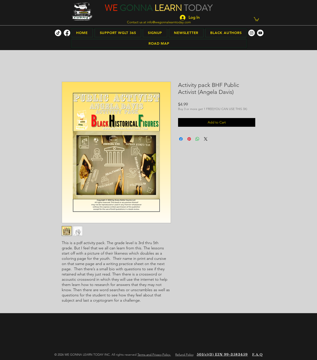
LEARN (168, 8)
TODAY (198, 8)
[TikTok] (58, 33)
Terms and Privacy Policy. (154, 355)
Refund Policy (184, 355)
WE (111, 8)
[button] (256, 19)
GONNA (136, 8)
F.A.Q (257, 355)
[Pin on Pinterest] (189, 139)
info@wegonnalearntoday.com (169, 22)
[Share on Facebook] (181, 139)
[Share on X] (205, 139)
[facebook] (67, 33)
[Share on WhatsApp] (197, 139)
